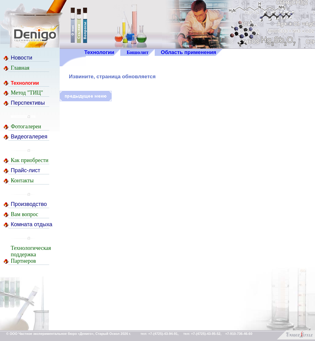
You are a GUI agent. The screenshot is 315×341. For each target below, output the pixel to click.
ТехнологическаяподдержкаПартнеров (31, 254)
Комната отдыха (31, 224)
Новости (21, 58)
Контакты (22, 180)
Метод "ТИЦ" (27, 93)
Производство (29, 204)
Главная (20, 68)
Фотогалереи (26, 126)
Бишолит (137, 52)
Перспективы (28, 103)
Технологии (99, 52)
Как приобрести (29, 160)
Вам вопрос (24, 214)
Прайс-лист (25, 170)
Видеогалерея (29, 137)
